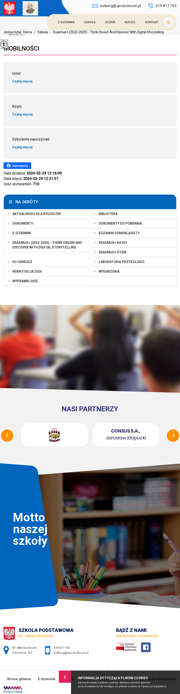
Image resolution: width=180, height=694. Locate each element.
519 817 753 (162, 5)
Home (27, 32)
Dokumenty (22, 223)
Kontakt (152, 22)
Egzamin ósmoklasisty (119, 233)
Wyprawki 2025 (25, 281)
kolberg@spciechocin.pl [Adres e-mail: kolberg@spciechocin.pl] (71, 652)
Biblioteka (108, 214)
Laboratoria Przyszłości (121, 262)
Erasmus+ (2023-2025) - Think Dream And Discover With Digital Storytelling (47, 245)
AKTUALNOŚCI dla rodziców (36, 214)
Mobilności (21, 48)
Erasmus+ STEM (112, 252)
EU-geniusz (22, 262)
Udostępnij (17, 165)
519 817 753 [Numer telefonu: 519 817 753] (62, 647)
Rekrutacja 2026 (27, 271)
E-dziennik (66, 22)
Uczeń (110, 22)
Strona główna (19, 679)
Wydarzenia (109, 271)
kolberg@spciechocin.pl (116, 6)
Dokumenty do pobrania (120, 223)
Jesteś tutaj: (13, 32)
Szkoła (90, 22)
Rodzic (130, 22)
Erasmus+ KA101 (113, 243)
